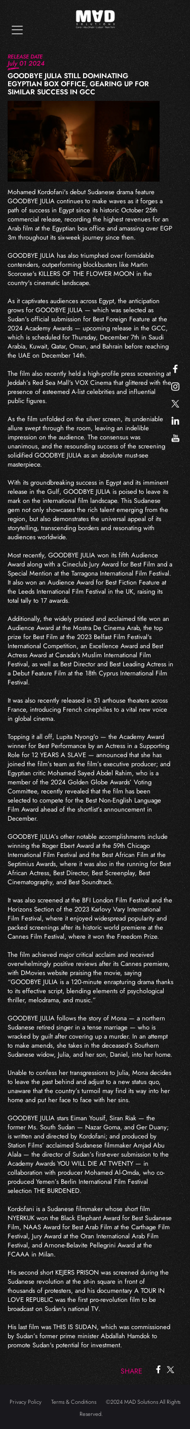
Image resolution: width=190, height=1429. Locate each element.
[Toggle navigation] (17, 30)
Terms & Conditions (73, 1402)
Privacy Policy (26, 1402)
